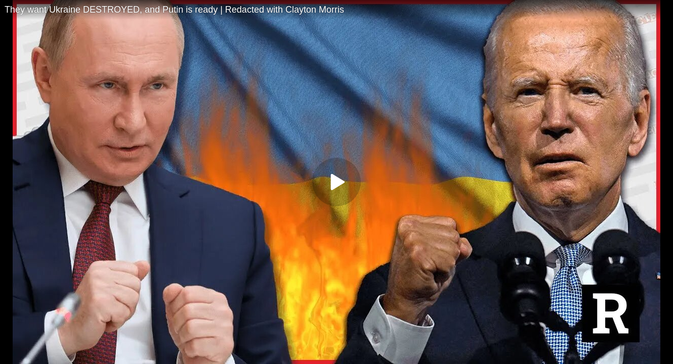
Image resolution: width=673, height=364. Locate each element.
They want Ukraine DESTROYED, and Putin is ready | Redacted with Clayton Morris (174, 10)
